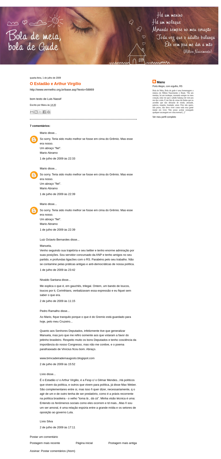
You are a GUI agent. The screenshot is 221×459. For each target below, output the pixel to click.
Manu (161, 82)
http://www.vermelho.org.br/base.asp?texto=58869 (62, 89)
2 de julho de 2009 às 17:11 (57, 427)
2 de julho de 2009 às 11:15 (57, 301)
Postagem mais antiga (122, 443)
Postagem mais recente (45, 443)
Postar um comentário (44, 436)
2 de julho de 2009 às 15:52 (57, 364)
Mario (43, 133)
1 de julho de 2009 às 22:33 (57, 158)
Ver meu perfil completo (164, 117)
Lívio (43, 374)
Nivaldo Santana (50, 279)
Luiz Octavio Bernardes (55, 239)
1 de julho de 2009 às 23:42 (57, 269)
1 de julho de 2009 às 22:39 (57, 194)
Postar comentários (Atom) (58, 451)
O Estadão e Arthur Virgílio (55, 84)
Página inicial (84, 443)
